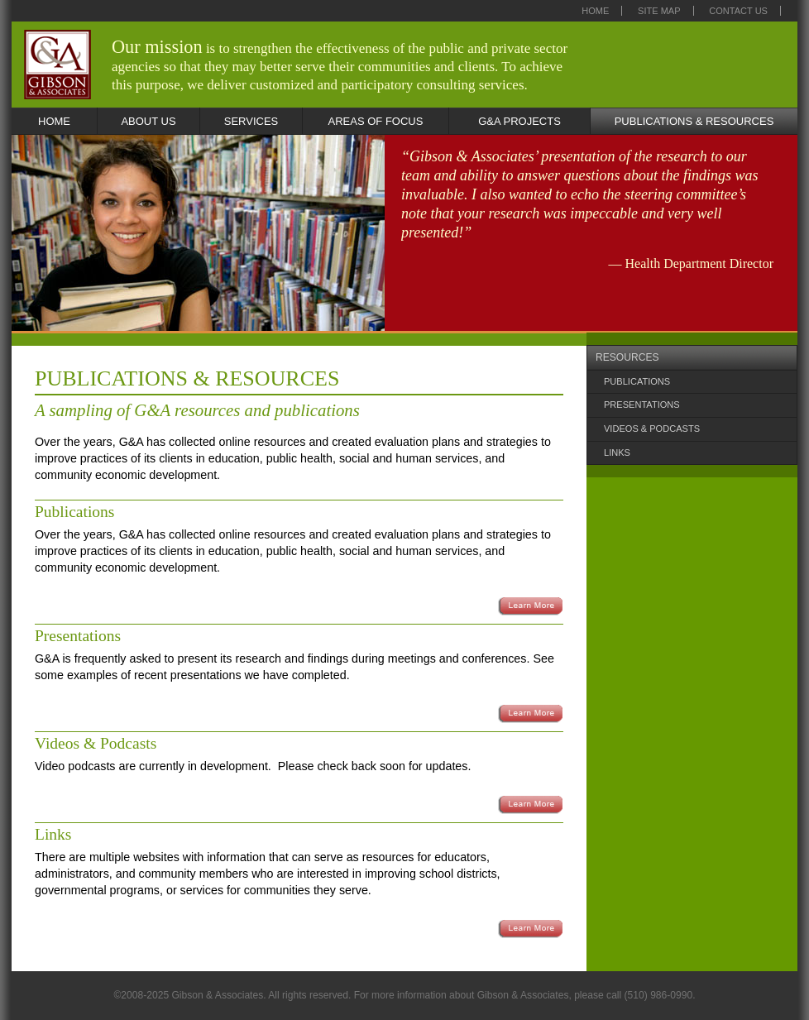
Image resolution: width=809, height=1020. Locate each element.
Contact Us (738, 11)
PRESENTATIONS (642, 404)
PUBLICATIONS (637, 381)
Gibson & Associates (57, 64)
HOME (54, 121)
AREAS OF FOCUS (376, 121)
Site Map (659, 11)
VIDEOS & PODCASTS (652, 428)
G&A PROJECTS (519, 121)
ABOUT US (148, 121)
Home (595, 11)
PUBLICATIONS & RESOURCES (694, 121)
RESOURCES (627, 357)
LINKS (617, 452)
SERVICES (251, 121)
